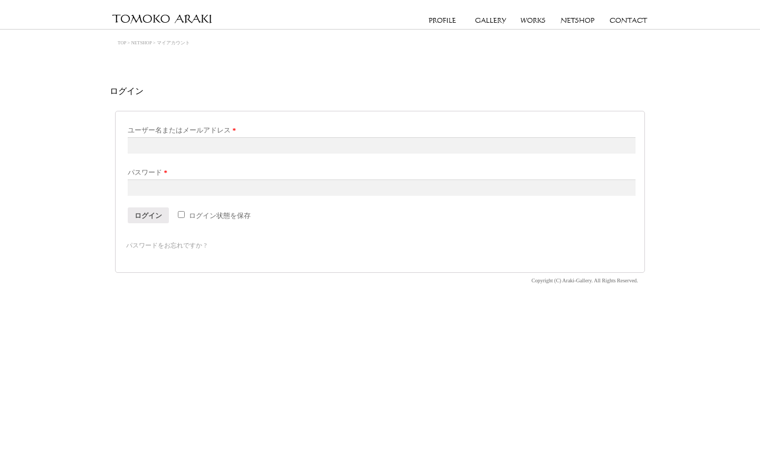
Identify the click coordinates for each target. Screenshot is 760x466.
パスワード (147, 172)
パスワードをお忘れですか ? (166, 245)
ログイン (148, 216)
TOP (122, 42)
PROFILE (444, 21)
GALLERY (490, 21)
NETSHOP (577, 21)
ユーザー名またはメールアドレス (182, 130)
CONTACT (628, 21)
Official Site (162, 19)
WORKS (533, 21)
